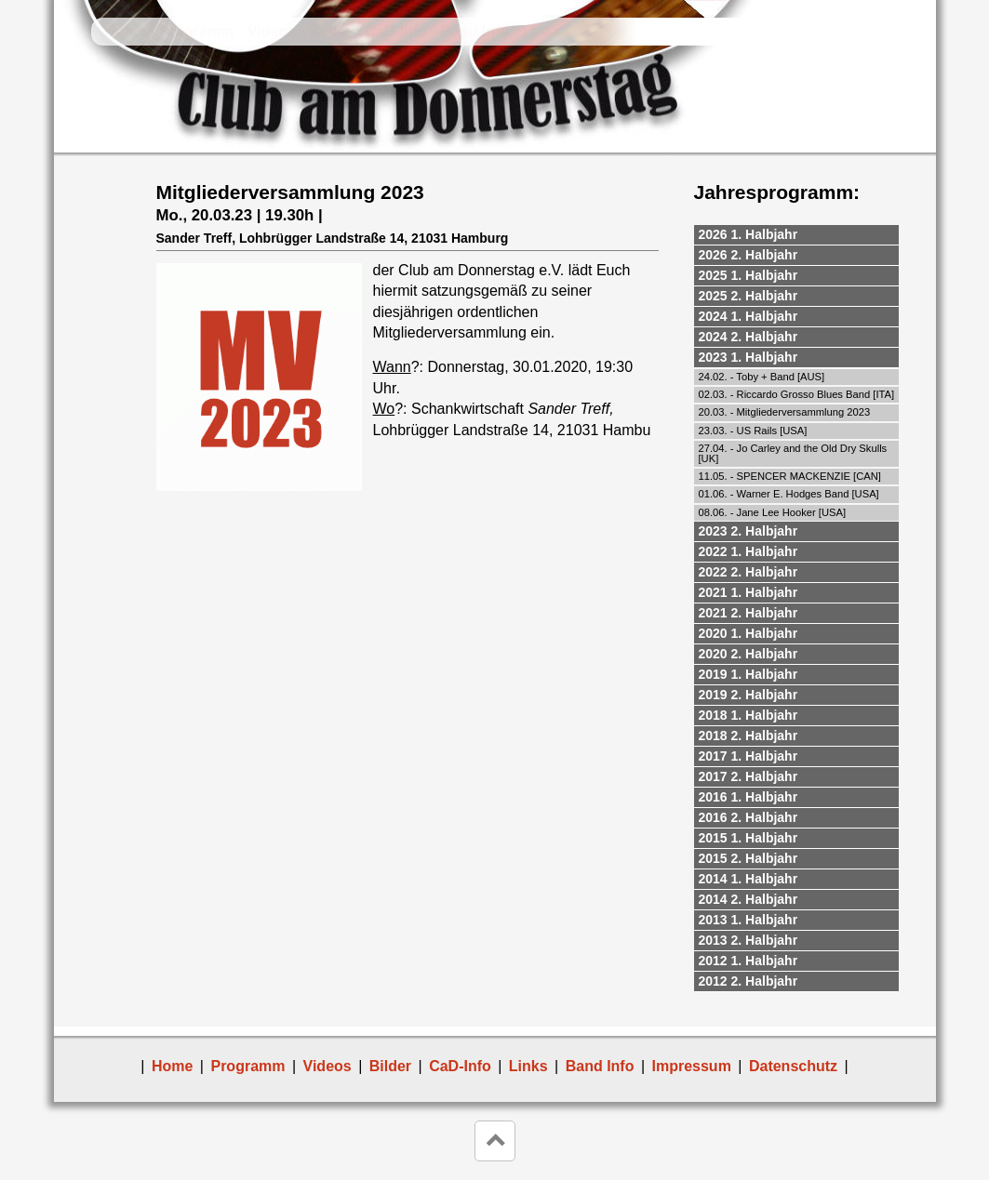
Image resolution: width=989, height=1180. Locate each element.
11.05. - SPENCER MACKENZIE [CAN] (790, 476)
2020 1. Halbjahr (748, 633)
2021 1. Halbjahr (748, 592)
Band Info (474, 31)
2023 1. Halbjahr (748, 357)
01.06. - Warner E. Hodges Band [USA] (789, 493)
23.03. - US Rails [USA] (753, 430)
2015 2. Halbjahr (748, 858)
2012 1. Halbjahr (748, 960)
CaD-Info (396, 31)
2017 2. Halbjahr (748, 776)
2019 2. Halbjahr (748, 694)
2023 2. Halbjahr (748, 531)
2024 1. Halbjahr (748, 316)
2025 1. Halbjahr (748, 275)
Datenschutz (793, 1066)
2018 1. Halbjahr (748, 715)
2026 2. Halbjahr (748, 254)
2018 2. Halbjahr (748, 735)
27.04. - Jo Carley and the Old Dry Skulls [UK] (793, 453)
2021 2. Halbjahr (748, 612)
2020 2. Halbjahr (748, 653)
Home (125, 31)
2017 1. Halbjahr (748, 756)
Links (542, 31)
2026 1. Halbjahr (748, 234)
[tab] (796, 235)
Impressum (691, 1066)
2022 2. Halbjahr (748, 571)
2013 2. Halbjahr (748, 940)
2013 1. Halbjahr (748, 919)
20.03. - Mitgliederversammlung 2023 (785, 412)
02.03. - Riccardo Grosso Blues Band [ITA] (797, 394)
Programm (196, 31)
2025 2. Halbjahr (748, 295)
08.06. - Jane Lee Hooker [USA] (773, 512)
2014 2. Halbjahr (748, 899)
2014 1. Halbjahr (748, 878)
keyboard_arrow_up (495, 1141)
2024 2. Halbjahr (748, 336)
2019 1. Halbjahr (748, 674)
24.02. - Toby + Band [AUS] (762, 376)
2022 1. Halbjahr (748, 551)
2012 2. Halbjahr (748, 981)
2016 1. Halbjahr (748, 796)
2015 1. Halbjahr (748, 837)
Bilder (331, 31)
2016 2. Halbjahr (748, 817)
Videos (271, 31)
